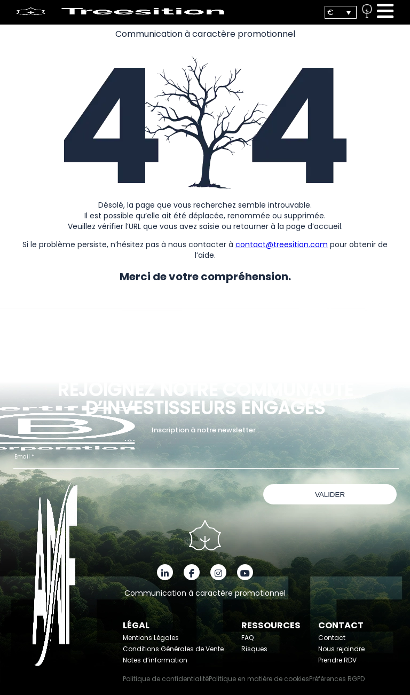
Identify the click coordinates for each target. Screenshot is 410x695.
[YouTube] (245, 572)
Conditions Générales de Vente (173, 648)
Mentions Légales (151, 637)
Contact (331, 637)
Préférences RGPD (337, 678)
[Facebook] (192, 572)
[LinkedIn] (165, 572)
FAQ (247, 637)
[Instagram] (218, 572)
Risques (254, 648)
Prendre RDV (337, 660)
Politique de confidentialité (166, 678)
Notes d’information (155, 660)
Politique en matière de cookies (259, 678)
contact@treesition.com (281, 244)
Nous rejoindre (341, 648)
